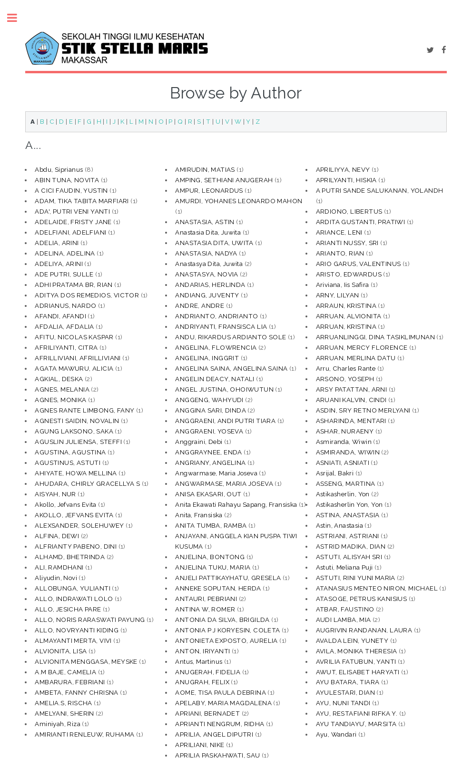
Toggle (17, 18)
